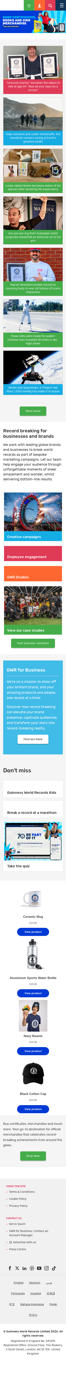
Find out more (33, 739)
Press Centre (17, 1249)
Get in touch (17, 1224)
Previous (3, 24)
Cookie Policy (18, 1198)
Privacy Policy (18, 1206)
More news (33, 411)
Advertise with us (24, 1242)
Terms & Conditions (21, 1191)
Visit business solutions (33, 643)
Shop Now (33, 1156)
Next (62, 24)
